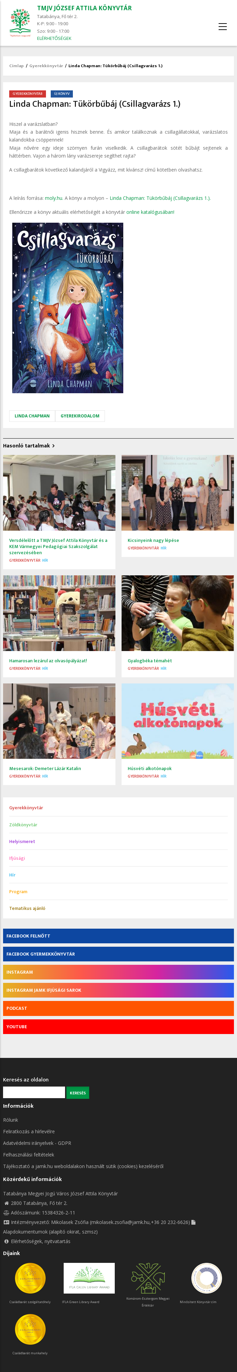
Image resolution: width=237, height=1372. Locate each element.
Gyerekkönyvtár (46, 66)
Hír (45, 560)
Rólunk (10, 1120)
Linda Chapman (32, 416)
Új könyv (61, 94)
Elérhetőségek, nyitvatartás (36, 1241)
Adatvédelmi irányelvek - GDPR (37, 1143)
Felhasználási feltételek (28, 1154)
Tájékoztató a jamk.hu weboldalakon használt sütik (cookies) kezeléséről (83, 1166)
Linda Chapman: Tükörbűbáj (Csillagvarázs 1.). (160, 198)
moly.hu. (54, 198)
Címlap (16, 66)
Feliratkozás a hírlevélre (29, 1131)
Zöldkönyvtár (23, 825)
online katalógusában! (150, 212)
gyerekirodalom (80, 416)
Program (18, 892)
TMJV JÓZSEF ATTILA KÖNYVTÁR (84, 8)
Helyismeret (22, 841)
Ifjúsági (17, 858)
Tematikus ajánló (27, 908)
